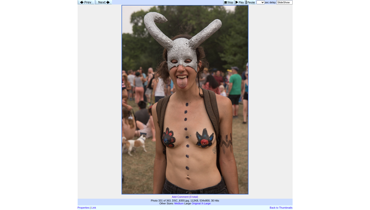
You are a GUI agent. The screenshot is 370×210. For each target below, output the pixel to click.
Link (93, 207)
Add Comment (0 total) (185, 196)
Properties (83, 207)
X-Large (205, 203)
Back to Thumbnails (281, 207)
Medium (179, 203)
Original (196, 203)
